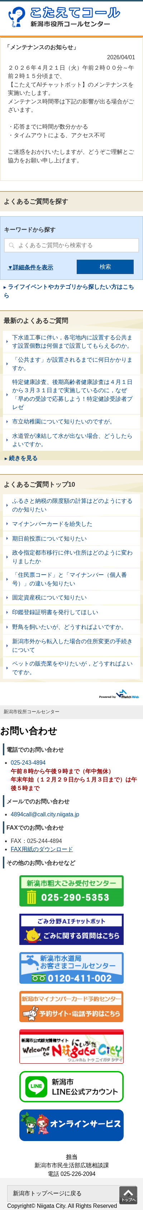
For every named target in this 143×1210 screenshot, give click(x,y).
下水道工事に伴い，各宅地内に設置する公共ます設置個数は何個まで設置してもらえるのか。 (71, 342)
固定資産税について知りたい (71, 597)
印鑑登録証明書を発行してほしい (71, 612)
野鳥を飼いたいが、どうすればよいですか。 (71, 627)
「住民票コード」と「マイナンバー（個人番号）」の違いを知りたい (71, 579)
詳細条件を (27, 267)
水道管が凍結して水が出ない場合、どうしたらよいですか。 (71, 440)
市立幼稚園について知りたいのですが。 (71, 421)
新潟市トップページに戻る (47, 1193)
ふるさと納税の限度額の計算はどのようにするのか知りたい (71, 505)
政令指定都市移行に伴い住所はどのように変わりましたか (71, 557)
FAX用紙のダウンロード (42, 849)
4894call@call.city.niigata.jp (45, 814)
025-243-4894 (28, 763)
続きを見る (23, 458)
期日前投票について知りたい (71, 538)
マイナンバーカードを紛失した (71, 523)
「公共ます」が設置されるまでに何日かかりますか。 (71, 364)
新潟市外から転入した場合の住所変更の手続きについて (71, 646)
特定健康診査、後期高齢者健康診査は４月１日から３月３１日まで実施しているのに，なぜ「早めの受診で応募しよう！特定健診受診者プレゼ (71, 394)
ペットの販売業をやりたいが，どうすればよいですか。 (71, 668)
